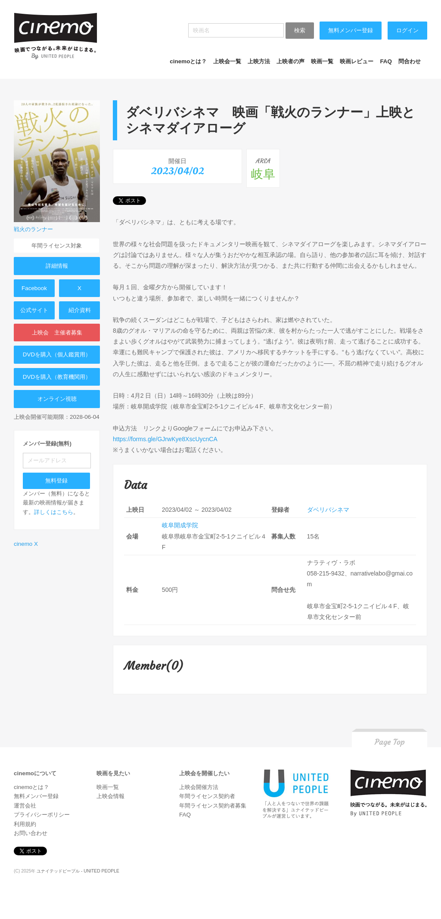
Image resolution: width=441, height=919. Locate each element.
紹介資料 (79, 310)
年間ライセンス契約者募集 (212, 805)
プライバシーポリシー (42, 814)
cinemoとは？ (188, 61)
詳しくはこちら (53, 512)
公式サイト (34, 310)
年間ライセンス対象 (56, 245)
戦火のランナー (33, 229)
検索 (299, 30)
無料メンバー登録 (350, 30)
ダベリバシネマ (328, 509)
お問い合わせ (30, 833)
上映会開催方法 (198, 787)
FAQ (386, 61)
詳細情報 (57, 266)
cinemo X (26, 544)
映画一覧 (322, 61)
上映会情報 (110, 796)
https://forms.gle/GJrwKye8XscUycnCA (165, 439)
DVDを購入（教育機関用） (57, 377)
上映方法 (259, 61)
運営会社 (25, 805)
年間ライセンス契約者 (207, 796)
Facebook (34, 288)
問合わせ (409, 61)
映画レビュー (356, 61)
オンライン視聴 (57, 399)
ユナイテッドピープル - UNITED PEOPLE (78, 871)
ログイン (407, 30)
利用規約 (25, 824)
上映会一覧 (227, 61)
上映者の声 (290, 61)
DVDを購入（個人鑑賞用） (57, 354)
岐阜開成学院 (180, 525)
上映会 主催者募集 (57, 332)
